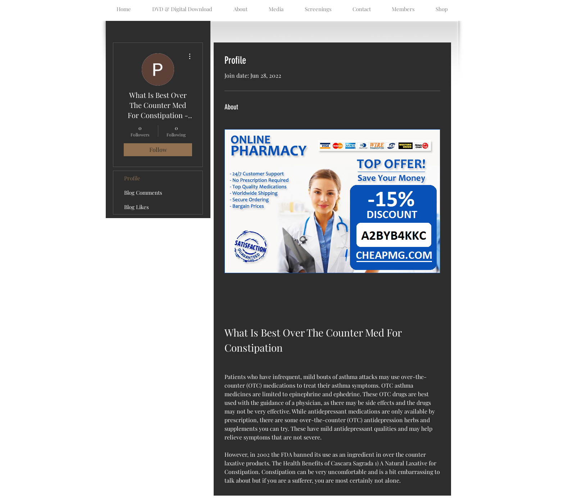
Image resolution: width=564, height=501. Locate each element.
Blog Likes (136, 207)
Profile (132, 178)
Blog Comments (143, 192)
